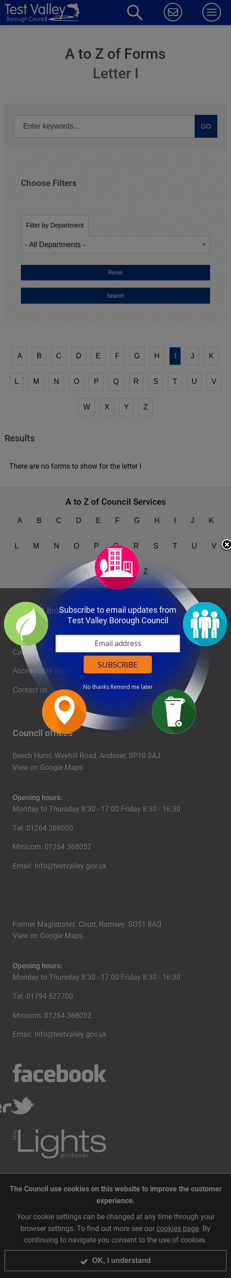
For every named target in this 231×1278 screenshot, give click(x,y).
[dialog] (115, 639)
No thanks (96, 687)
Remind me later (131, 687)
